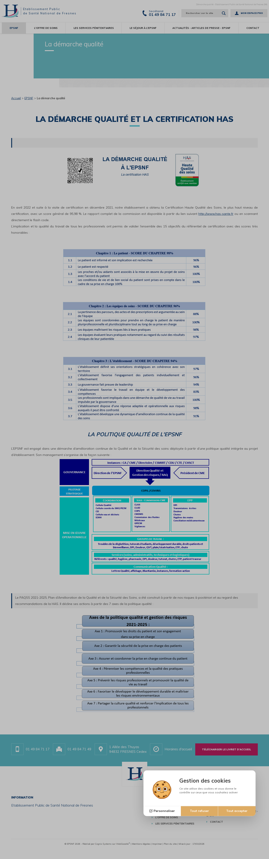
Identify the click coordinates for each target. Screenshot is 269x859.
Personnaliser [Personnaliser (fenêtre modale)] (164, 811)
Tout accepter (236, 811)
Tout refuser (199, 811)
